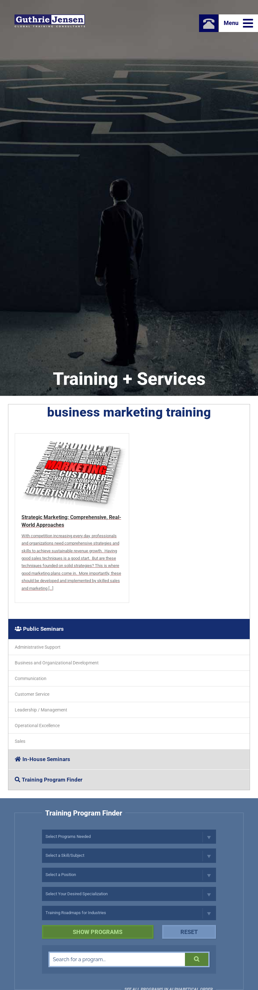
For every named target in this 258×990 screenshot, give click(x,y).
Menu (238, 23)
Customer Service (32, 694)
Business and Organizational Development (57, 662)
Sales (20, 741)
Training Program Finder (48, 779)
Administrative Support (38, 647)
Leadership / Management (41, 709)
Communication (30, 678)
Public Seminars (39, 629)
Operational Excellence (37, 725)
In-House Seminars (42, 759)
